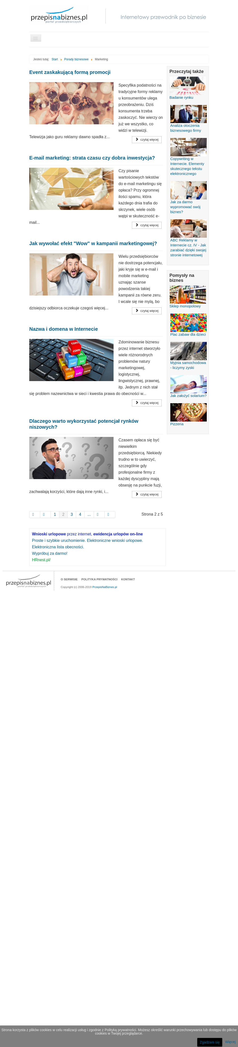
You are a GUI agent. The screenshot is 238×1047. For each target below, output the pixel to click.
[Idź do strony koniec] (110, 514)
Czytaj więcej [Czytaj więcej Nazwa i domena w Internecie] (146, 403)
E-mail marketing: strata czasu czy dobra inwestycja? (92, 158)
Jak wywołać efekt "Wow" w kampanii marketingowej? (93, 243)
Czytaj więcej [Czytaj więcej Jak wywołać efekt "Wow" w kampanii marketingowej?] (146, 311)
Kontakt (128, 579)
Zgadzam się (210, 1042)
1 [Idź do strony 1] (55, 514)
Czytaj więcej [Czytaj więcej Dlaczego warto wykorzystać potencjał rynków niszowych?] (146, 494)
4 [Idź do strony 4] (80, 514)
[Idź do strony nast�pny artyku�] (99, 514)
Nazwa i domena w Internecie (63, 329)
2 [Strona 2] (63, 514)
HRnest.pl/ (41, 560)
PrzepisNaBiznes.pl (104, 587)
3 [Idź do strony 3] (72, 514)
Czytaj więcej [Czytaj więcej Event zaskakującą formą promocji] (146, 139)
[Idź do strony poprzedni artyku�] (45, 514)
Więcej (230, 1042)
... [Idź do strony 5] (89, 514)
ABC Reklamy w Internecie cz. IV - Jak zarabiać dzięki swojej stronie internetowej (188, 241)
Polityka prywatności (99, 579)
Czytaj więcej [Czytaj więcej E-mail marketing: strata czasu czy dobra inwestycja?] (146, 225)
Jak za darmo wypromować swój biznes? (188, 201)
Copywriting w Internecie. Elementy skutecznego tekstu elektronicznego (188, 160)
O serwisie (69, 579)
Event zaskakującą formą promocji (70, 72)
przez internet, (87, 534)
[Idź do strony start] (34, 514)
